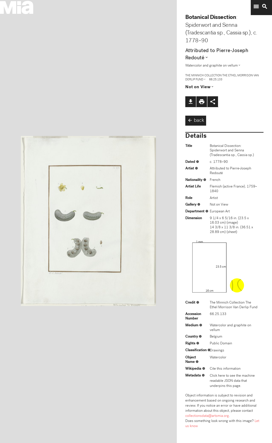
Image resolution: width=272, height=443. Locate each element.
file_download (190, 101)
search (264, 6)
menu (256, 6)
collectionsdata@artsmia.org (207, 416)
